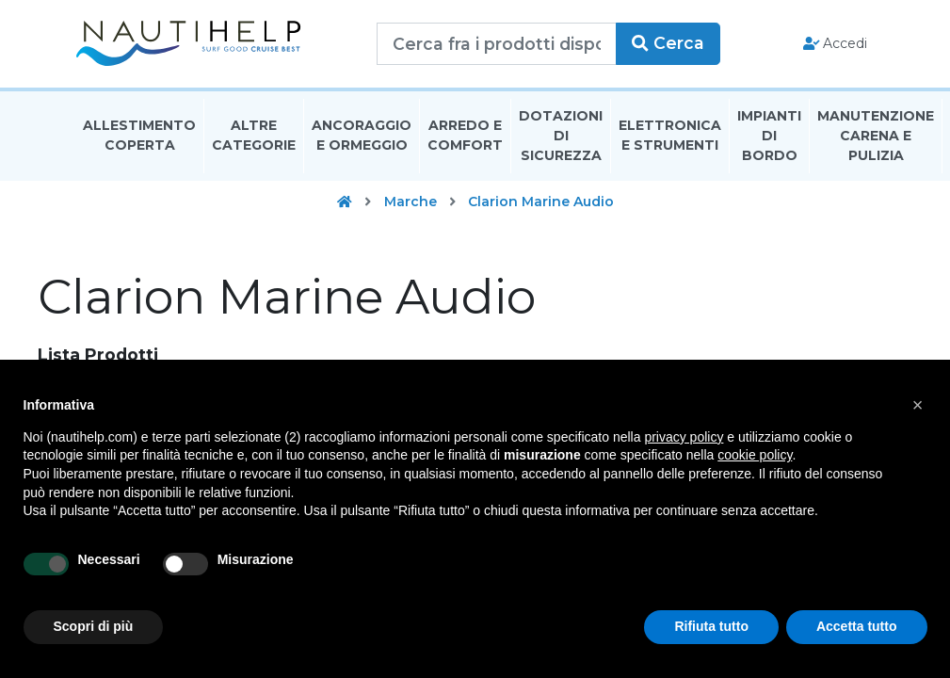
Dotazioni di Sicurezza (561, 135)
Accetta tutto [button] (856, 626)
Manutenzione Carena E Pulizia (875, 135)
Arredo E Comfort (465, 135)
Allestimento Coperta (139, 135)
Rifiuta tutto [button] (711, 626)
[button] (918, 405)
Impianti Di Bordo (769, 135)
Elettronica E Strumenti (670, 135)
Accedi (835, 43)
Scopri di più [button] (94, 626)
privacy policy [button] (683, 436)
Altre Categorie (254, 135)
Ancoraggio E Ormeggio (361, 135)
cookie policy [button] (754, 454)
